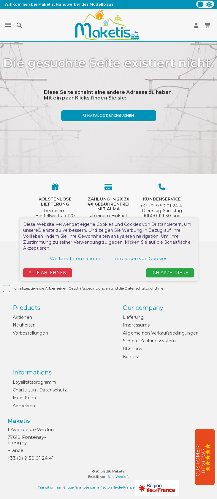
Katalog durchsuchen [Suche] (108, 116)
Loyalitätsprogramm (34, 382)
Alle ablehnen (47, 273)
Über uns (132, 349)
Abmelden (24, 405)
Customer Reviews (200, 460)
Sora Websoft (118, 477)
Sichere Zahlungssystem (149, 340)
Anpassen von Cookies (141, 259)
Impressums (136, 325)
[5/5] (209, 457)
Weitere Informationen (76, 259)
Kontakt (131, 356)
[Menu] (7, 25)
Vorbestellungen (30, 333)
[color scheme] (205, 4)
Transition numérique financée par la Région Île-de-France (86, 487)
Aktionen (22, 317)
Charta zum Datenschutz (40, 390)
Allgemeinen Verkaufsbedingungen (161, 333)
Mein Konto (25, 397)
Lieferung (133, 317)
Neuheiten (24, 325)
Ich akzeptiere (170, 273)
